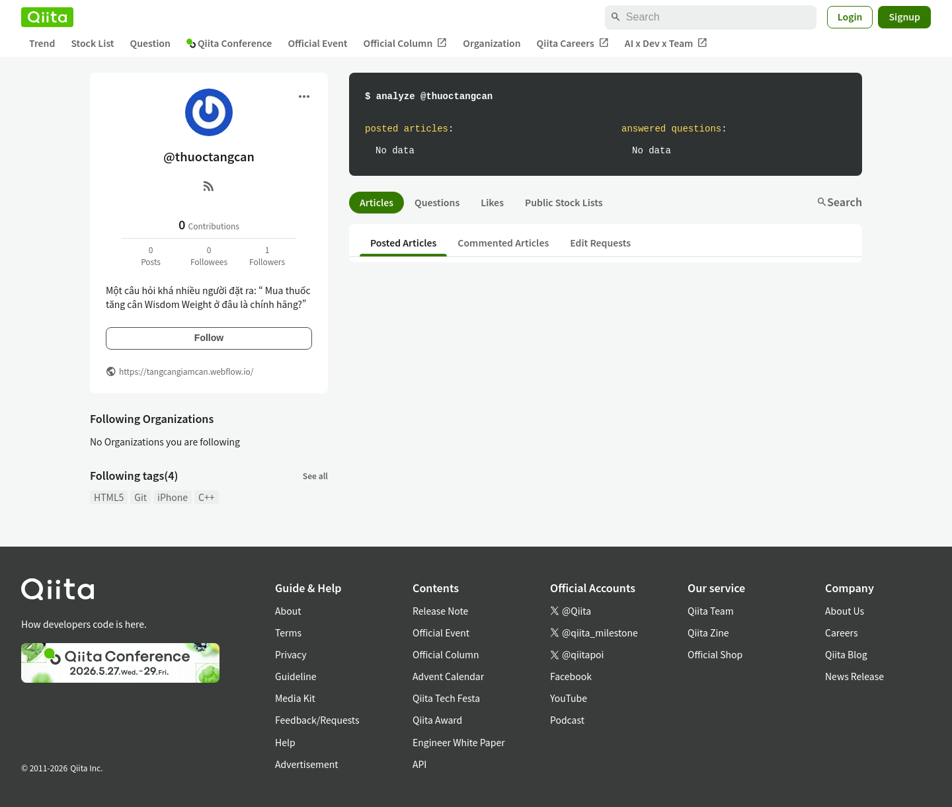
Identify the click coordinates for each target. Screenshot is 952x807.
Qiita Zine (708, 632)
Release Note (440, 610)
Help (285, 742)
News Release (854, 676)
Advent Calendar (448, 676)
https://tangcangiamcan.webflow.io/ (186, 371)
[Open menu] (304, 96)
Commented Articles (503, 242)
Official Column (406, 43)
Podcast (567, 719)
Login (850, 16)
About (288, 610)
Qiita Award (437, 719)
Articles (376, 202)
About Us (844, 610)
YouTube (568, 698)
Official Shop (715, 654)
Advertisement (306, 764)
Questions (437, 202)
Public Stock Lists (564, 202)
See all (315, 475)
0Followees (208, 255)
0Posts (151, 255)
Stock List (92, 43)
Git (140, 497)
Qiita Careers (573, 43)
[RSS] (208, 185)
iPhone (172, 497)
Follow (208, 337)
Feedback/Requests (317, 719)
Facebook (571, 676)
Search (839, 202)
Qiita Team (711, 610)
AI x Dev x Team (666, 43)
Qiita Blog (846, 654)
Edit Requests (600, 242)
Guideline (296, 676)
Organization (491, 43)
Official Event (317, 43)
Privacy (290, 654)
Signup (904, 16)
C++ (206, 497)
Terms (288, 632)
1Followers (267, 255)
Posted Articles (403, 242)
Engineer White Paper (459, 742)
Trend (42, 43)
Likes (492, 202)
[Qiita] (47, 17)
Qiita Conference (229, 43)
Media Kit (295, 698)
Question (150, 43)
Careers (841, 632)
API (419, 764)
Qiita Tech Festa (446, 698)
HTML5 (109, 497)
